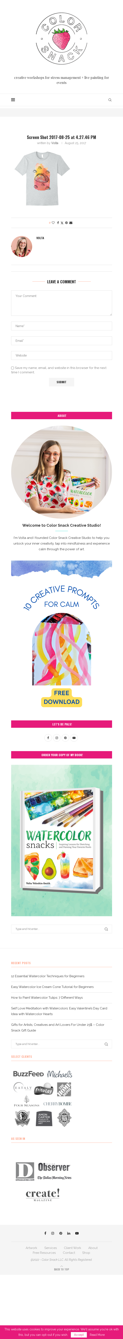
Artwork (31, 1248)
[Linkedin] (68, 1233)
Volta (54, 143)
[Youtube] (77, 1233)
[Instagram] (52, 1233)
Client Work (72, 1248)
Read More (97, 1334)
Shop (86, 1253)
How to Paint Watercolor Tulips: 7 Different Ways (47, 998)
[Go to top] (61, 1269)
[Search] (110, 100)
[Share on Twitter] (62, 223)
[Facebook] (45, 1233)
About (93, 1248)
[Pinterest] (60, 1233)
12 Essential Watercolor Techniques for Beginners (47, 976)
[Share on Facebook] (58, 222)
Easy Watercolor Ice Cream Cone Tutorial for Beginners (52, 987)
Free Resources (44, 1253)
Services (50, 1248)
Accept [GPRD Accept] (79, 1334)
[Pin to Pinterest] (66, 222)
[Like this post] (53, 222)
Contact (69, 1253)
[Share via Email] (70, 222)
